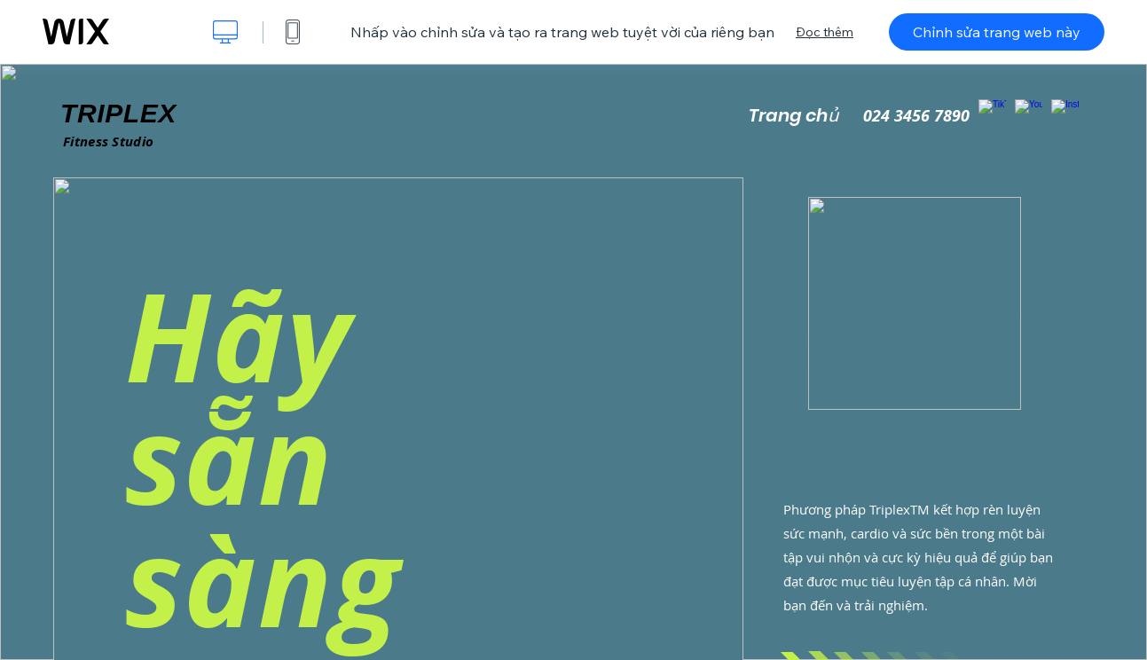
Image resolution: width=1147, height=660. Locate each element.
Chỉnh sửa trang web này (996, 32)
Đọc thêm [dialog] (824, 32)
